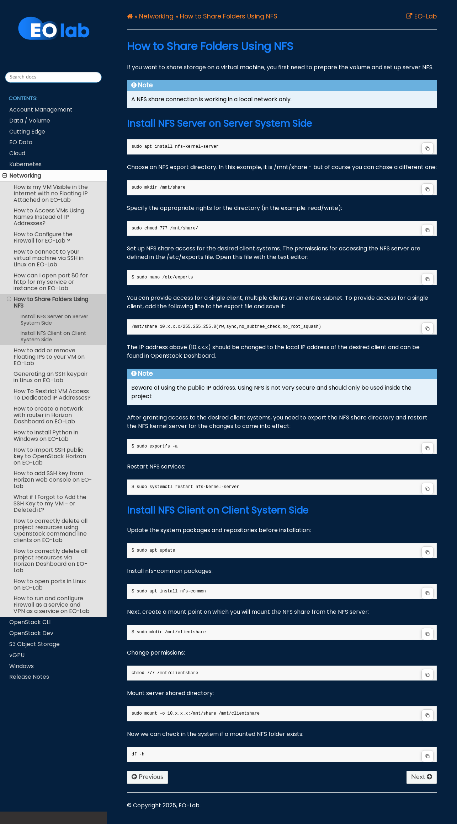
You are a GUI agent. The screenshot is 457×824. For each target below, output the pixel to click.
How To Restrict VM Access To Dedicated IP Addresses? (52, 394)
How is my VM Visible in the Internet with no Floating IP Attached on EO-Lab (51, 193)
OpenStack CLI (30, 622)
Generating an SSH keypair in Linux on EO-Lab (50, 377)
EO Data (20, 142)
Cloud (17, 153)
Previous (147, 777)
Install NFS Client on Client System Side (53, 336)
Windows (21, 666)
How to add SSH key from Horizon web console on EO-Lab (53, 479)
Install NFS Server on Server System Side (54, 319)
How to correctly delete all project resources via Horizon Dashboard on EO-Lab (50, 560)
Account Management (41, 109)
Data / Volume (29, 120)
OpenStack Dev (31, 633)
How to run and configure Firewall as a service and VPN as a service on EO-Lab (52, 604)
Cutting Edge (27, 132)
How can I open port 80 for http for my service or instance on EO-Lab (51, 281)
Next (421, 777)
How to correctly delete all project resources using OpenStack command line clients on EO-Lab (50, 530)
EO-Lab (425, 16)
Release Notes (29, 677)
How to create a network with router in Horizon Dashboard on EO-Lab (48, 415)
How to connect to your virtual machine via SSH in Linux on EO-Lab (49, 258)
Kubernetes (25, 164)
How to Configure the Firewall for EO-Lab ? (43, 237)
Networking (21, 176)
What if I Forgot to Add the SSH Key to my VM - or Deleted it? (50, 503)
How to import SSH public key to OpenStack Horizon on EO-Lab (50, 456)
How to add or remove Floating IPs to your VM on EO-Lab (49, 356)
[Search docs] (53, 77)
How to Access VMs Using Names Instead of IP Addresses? (49, 216)
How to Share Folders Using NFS (47, 302)
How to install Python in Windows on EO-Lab (46, 435)
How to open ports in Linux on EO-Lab (50, 584)
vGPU (17, 655)
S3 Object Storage (34, 644)
